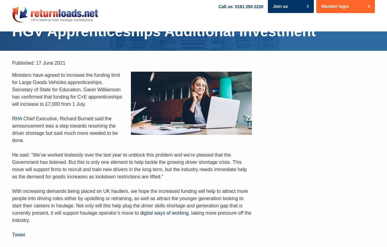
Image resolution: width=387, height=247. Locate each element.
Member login (335, 6)
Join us (280, 6)
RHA (17, 118)
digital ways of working (164, 213)
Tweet (18, 234)
